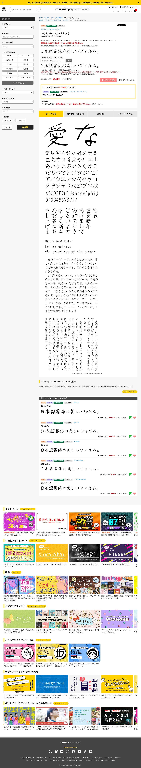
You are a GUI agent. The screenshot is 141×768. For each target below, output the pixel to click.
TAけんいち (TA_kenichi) (53, 95)
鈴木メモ (76, 402)
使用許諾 (100, 114)
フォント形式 (7, 43)
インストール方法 (125, 114)
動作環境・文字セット (76, 114)
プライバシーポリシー (27, 757)
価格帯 (5, 117)
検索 (25, 127)
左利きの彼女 (45, 464)
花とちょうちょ (46, 406)
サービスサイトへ (60, 703)
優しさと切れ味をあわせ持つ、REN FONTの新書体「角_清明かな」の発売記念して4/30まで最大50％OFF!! (70, 3)
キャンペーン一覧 (27, 509)
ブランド (6, 24)
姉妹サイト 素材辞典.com (69, 760)
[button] (2, 3)
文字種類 (6, 108)
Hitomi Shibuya (78, 460)
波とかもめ (44, 445)
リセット (7, 127)
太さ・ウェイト (8, 89)
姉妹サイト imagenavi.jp (52, 760)
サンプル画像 (51, 114)
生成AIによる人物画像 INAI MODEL (104, 760)
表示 (69, 60)
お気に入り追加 (108, 80)
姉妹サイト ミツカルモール (34, 760)
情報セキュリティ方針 (43, 757)
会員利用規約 (57, 757)
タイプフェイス (48, 18)
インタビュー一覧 (42, 640)
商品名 (5, 33)
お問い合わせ (108, 757)
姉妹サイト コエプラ (85, 760)
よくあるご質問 (97, 757)
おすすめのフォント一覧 (35, 606)
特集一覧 (15, 572)
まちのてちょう (46, 483)
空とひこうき (45, 426)
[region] (88, 65)
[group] (19, 524)
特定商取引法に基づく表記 (71, 757)
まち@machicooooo (80, 479)
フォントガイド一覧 (36, 540)
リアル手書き (59, 18)
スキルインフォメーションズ (59, 20)
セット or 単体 (8, 98)
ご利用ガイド (86, 757)
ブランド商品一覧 (129, 392)
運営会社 (117, 757)
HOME (41, 18)
